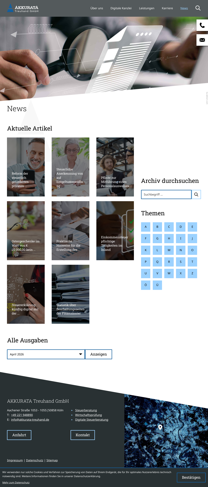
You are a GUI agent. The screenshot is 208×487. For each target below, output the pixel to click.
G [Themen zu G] (157, 238)
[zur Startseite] (23, 8)
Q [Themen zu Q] (157, 262)
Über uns (97, 8)
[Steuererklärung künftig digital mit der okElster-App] (26, 294)
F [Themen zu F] (145, 238)
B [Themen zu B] (157, 227)
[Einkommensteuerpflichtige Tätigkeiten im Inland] (115, 230)
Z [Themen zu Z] (192, 273)
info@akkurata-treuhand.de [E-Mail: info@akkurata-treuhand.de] (30, 420)
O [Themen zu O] (192, 250)
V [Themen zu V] (157, 273)
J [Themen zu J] (192, 238)
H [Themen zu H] (169, 238)
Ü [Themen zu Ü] (157, 285)
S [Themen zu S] (181, 262)
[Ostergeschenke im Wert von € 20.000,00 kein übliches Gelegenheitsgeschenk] (26, 230)
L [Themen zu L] (157, 250)
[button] (202, 25)
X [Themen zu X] (181, 273)
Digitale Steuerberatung (91, 420)
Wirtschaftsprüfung (88, 415)
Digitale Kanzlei (121, 8)
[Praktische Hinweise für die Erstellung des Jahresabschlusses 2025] (70, 230)
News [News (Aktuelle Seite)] (184, 8)
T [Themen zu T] (192, 262)
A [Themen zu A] (146, 227)
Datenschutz (34, 460)
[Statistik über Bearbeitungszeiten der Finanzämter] (70, 294)
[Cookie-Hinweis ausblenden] (191, 477)
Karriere (167, 8)
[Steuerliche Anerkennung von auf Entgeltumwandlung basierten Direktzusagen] (70, 166)
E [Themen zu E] (192, 227)
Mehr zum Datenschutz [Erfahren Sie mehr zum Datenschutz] (15, 482)
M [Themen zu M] (169, 250)
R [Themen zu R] (169, 262)
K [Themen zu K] (146, 250)
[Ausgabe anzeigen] (98, 354)
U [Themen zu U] (146, 273)
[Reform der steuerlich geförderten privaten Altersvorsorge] (26, 166)
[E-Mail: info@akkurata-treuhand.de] (202, 40)
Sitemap (52, 460)
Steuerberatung (86, 410)
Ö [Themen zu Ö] (145, 285)
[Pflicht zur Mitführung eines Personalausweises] (115, 166)
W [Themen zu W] (169, 273)
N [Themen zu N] (181, 250)
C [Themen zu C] (169, 227)
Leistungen (146, 8)
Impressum (15, 460)
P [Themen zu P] (146, 262)
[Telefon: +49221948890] (22, 415)
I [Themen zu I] (180, 238)
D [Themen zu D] (181, 227)
